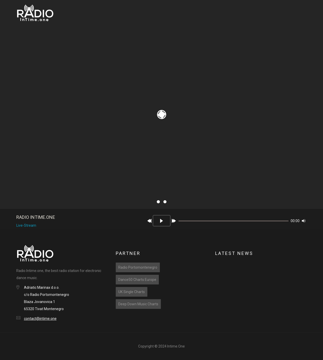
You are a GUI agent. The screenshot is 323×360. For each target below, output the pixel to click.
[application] (224, 222)
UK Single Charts (131, 292)
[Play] (162, 220)
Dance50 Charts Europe (137, 280)
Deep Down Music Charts (138, 304)
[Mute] (304, 221)
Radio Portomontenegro (137, 267)
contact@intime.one (40, 318)
